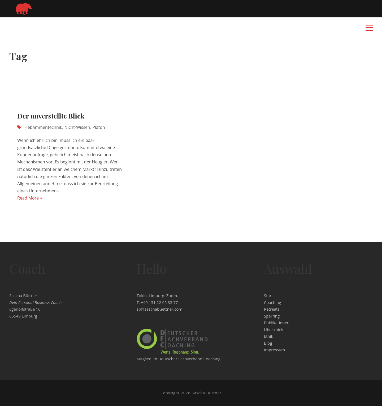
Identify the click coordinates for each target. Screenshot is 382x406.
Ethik (268, 336)
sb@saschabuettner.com (159, 309)
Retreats (271, 309)
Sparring (272, 316)
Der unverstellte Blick (50, 115)
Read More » (29, 198)
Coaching (272, 302)
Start (268, 295)
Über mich (273, 329)
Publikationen (276, 322)
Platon (98, 127)
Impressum (274, 349)
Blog (268, 343)
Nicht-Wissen (77, 127)
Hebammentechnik (43, 127)
